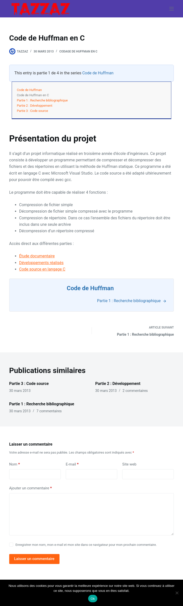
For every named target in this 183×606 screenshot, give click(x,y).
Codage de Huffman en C (78, 51)
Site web (129, 464)
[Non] (176, 592)
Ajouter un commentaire (30, 488)
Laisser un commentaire (34, 559)
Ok (93, 599)
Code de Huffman (97, 73)
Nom (14, 464)
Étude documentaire (37, 256)
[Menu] (171, 8)
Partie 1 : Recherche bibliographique (42, 100)
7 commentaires (49, 411)
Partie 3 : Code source (32, 111)
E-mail (72, 464)
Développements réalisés (41, 262)
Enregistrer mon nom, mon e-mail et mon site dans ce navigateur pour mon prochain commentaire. (86, 545)
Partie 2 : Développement (34, 105)
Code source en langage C (42, 269)
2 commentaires (135, 391)
